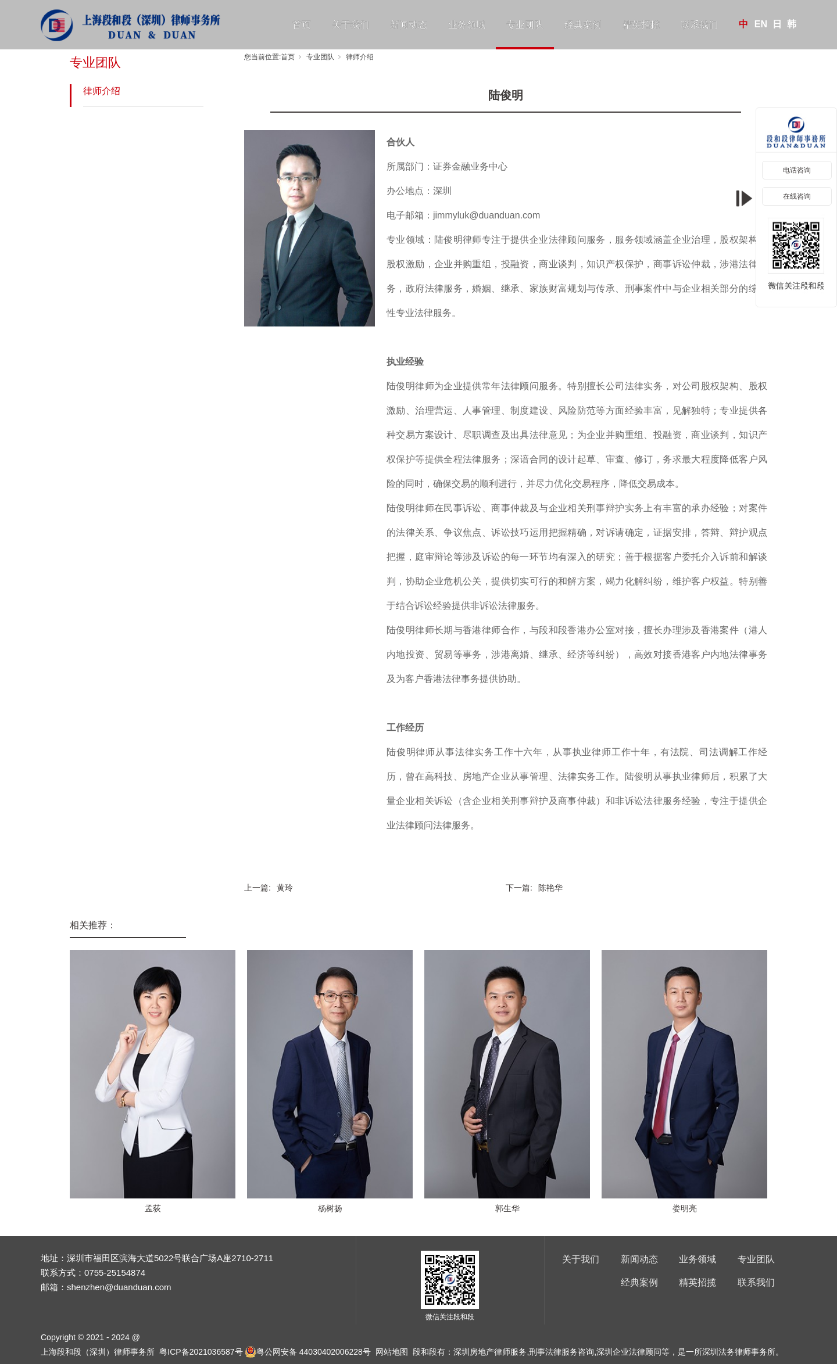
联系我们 (699, 25)
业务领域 (466, 25)
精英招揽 (641, 25)
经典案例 (583, 25)
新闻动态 (408, 25)
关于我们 (350, 25)
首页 (301, 25)
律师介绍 (101, 91)
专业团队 (524, 25)
